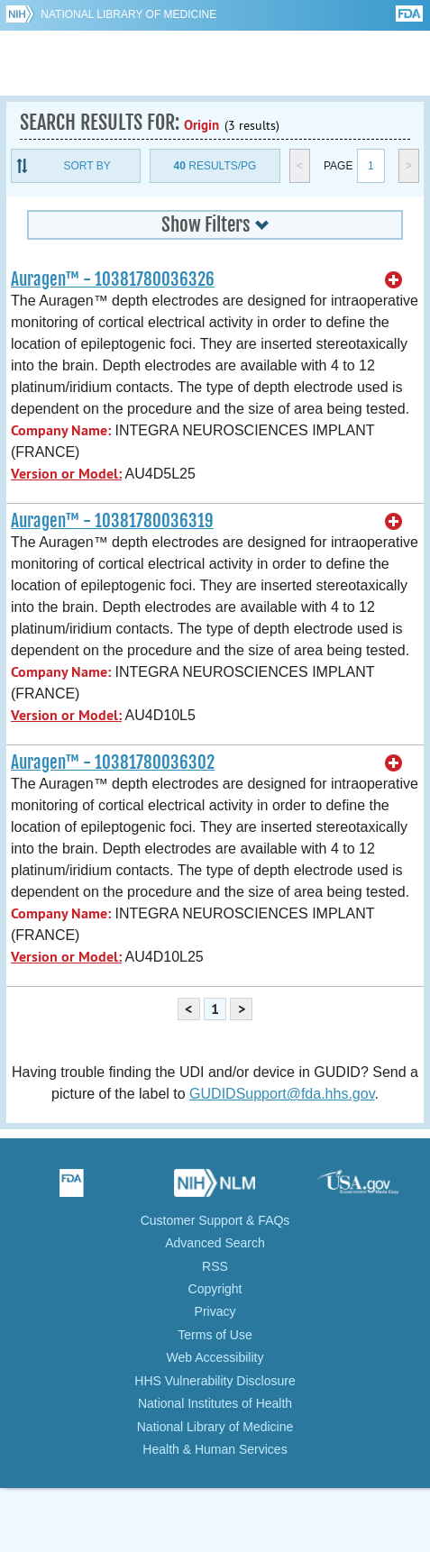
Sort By (87, 166)
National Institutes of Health (215, 1403)
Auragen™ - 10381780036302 (113, 762)
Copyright (215, 1289)
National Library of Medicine (128, 14)
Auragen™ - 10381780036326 (113, 279)
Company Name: (61, 430)
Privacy (215, 1311)
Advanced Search (215, 1243)
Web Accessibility (215, 1357)
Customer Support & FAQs (215, 1220)
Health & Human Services (214, 1449)
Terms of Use (215, 1335)
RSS (215, 1266)
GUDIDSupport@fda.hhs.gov (281, 1093)
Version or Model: (66, 473)
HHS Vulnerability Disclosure (214, 1381)
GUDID (215, 63)
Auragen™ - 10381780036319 (112, 521)
